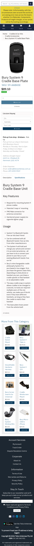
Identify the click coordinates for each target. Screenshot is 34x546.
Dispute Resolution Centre (17, 451)
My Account (17, 444)
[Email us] (10, 516)
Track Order (17, 448)
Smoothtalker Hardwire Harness (10, 367)
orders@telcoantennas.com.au (19, 169)
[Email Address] (17, 501)
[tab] (7, 178)
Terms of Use (17, 474)
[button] (17, 106)
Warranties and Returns (17, 477)
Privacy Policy (17, 480)
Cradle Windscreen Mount (24, 394)
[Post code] (17, 125)
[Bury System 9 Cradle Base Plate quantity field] (17, 98)
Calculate (17, 128)
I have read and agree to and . (17, 506)
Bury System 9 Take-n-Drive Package (23, 342)
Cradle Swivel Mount (7, 340)
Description (7, 178)
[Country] (17, 121)
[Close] (17, 8)
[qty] (17, 118)
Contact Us (17, 464)
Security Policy (17, 484)
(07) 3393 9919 (14, 171)
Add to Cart (17, 102)
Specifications (20, 178)
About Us (17, 461)
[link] (14, 516)
